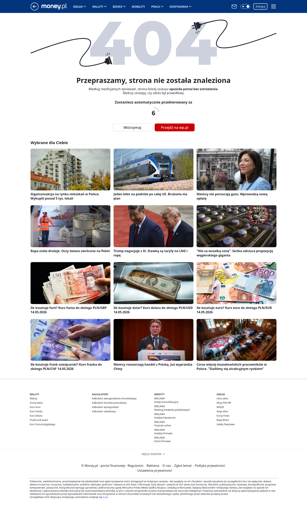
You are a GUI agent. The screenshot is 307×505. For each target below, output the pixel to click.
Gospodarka (179, 6)
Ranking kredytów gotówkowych (172, 409)
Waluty (97, 6)
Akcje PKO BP (224, 402)
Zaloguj (260, 6)
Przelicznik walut (39, 420)
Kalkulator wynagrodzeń (105, 407)
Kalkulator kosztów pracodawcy (109, 402)
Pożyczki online (162, 425)
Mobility (138, 6)
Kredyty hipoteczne (164, 417)
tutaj (105, 497)
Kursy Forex (223, 415)
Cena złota (222, 398)
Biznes (117, 6)
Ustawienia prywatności (154, 470)
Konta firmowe (162, 441)
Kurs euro (35, 407)
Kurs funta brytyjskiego (42, 424)
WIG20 (220, 407)
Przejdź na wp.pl (174, 127)
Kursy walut (36, 402)
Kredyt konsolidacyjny (166, 402)
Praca (155, 6)
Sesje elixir (222, 411)
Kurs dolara (36, 415)
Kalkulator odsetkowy (104, 411)
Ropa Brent (223, 420)
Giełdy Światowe (226, 424)
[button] (245, 6)
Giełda (78, 6)
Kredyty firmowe (163, 433)
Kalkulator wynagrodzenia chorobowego (114, 398)
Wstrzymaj (132, 127)
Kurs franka (36, 411)
